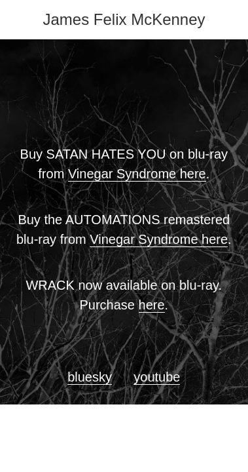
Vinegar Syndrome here (137, 174)
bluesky (89, 377)
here (152, 305)
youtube (156, 377)
